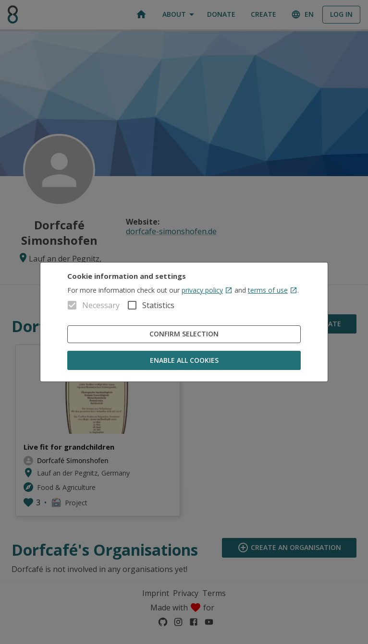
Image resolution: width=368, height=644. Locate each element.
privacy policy (207, 290)
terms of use (272, 290)
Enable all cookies (184, 360)
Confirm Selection (184, 334)
